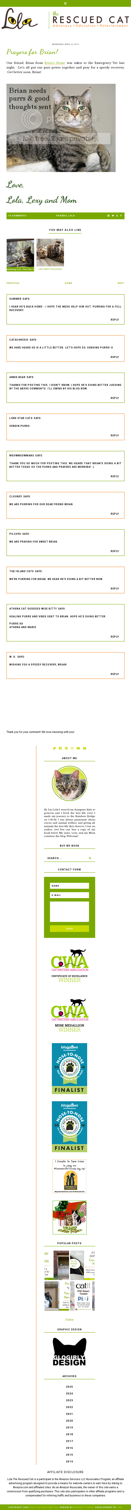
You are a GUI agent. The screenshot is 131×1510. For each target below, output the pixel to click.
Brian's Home (54, 63)
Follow (70, 1319)
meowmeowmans (21, 455)
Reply (115, 319)
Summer (15, 298)
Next (121, 283)
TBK (119, 1507)
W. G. (12, 656)
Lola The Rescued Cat (44, 1507)
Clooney (15, 496)
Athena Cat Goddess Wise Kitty (33, 608)
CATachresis (18, 339)
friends (61, 216)
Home (68, 283)
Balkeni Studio (83, 1507)
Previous (12, 283)
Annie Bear (17, 377)
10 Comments (17, 216)
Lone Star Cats (21, 418)
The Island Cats (21, 571)
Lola (71, 216)
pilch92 (15, 534)
